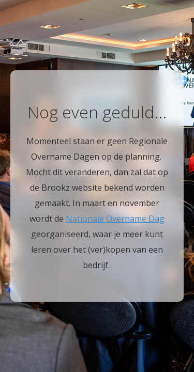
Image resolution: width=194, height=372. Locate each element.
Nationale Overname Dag (115, 218)
